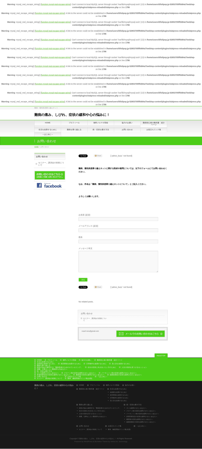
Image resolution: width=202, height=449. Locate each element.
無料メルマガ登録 (69, 360)
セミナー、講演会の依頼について (95, 324)
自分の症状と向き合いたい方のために (102, 368)
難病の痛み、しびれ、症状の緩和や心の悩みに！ (72, 115)
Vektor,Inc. (114, 442)
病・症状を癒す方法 (44, 371)
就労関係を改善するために (71, 364)
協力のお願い (87, 360)
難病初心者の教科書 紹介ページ (109, 360)
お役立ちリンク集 (74, 377)
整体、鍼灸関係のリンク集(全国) (79, 379)
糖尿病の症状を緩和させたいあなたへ (90, 375)
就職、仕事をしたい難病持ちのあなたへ (52, 369)
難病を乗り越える (43, 366)
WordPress (88, 442)
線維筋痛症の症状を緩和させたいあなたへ (126, 375)
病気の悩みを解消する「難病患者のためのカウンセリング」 (59, 368)
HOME (36, 147)
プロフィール (52, 360)
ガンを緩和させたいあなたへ (48, 373)
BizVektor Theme (101, 442)
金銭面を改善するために (46, 364)
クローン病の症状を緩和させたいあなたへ (80, 373)
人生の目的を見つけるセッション (134, 368)
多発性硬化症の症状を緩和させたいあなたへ (54, 375)
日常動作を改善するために (96, 364)
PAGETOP (161, 356)
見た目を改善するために (121, 364)
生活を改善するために (45, 362)
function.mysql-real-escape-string (55, 4)
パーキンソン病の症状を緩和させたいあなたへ (119, 373)
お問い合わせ (87, 318)
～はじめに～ (102, 377)
